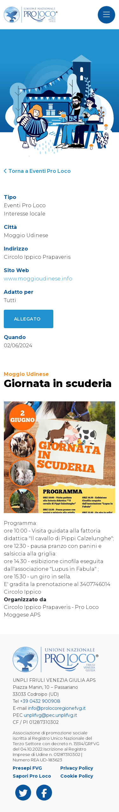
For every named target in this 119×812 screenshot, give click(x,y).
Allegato (27, 319)
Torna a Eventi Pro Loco (37, 171)
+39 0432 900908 (40, 701)
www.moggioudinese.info (38, 279)
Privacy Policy (76, 768)
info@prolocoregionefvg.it (57, 708)
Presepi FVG (27, 768)
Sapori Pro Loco (32, 776)
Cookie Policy (76, 776)
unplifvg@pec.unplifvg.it (50, 715)
